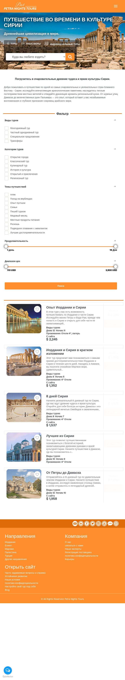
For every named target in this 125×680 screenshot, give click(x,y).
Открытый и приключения (23, 174)
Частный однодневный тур (24, 132)
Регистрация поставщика (78, 552)
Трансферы (31, 43)
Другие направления (16, 559)
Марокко (9, 549)
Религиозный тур (19, 178)
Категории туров (61, 149)
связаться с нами (74, 545)
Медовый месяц (18, 215)
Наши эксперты (73, 549)
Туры (11, 43)
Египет (8, 545)
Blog (7, 590)
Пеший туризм (18, 211)
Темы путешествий (61, 186)
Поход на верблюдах (21, 198)
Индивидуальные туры (62, 43)
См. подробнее (114, 323)
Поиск (60, 286)
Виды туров (61, 120)
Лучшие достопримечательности (27, 232)
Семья (13, 207)
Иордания (10, 542)
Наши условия (12, 579)
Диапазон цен (61, 261)
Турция (8, 555)
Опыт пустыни (17, 203)
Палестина (10, 552)
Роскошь (14, 224)
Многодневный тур (20, 128)
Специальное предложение (24, 136)
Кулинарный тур (18, 165)
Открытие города (19, 157)
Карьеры (69, 559)
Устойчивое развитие (16, 576)
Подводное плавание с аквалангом (28, 228)
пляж (13, 194)
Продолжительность (61, 241)
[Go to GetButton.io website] (8, 677)
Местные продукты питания (25, 220)
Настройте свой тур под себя (20, 586)
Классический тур (19, 161)
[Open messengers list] (8, 670)
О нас (68, 542)
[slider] (6, 246)
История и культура (20, 169)
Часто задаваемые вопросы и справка (25, 573)
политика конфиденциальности (81, 555)
